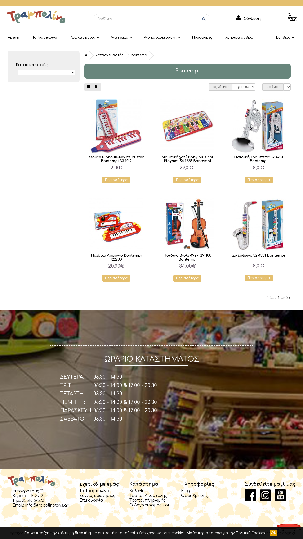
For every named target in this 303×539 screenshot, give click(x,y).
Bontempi (139, 55)
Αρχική (12, 37)
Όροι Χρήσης (194, 496)
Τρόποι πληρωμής (147, 500)
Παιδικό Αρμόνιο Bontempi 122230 (116, 258)
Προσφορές (184, 37)
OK (273, 533)
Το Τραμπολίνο (39, 37)
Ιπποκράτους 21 (28, 491)
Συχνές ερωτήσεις (97, 496)
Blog (185, 491)
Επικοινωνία (91, 500)
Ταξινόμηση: (220, 87)
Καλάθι (136, 491)
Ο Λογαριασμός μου (149, 505)
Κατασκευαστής (109, 55)
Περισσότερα (116, 180)
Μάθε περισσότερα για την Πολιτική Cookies (226, 533)
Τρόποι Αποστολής (148, 496)
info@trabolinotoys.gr (47, 505)
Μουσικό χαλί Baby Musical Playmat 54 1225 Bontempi (187, 159)
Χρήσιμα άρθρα (217, 37)
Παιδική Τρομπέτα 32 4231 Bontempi (259, 159)
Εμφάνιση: (273, 87)
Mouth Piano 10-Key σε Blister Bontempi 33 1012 (116, 159)
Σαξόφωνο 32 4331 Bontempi (258, 256)
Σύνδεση (252, 19)
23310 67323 (33, 500)
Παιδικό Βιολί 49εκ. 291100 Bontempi (187, 258)
